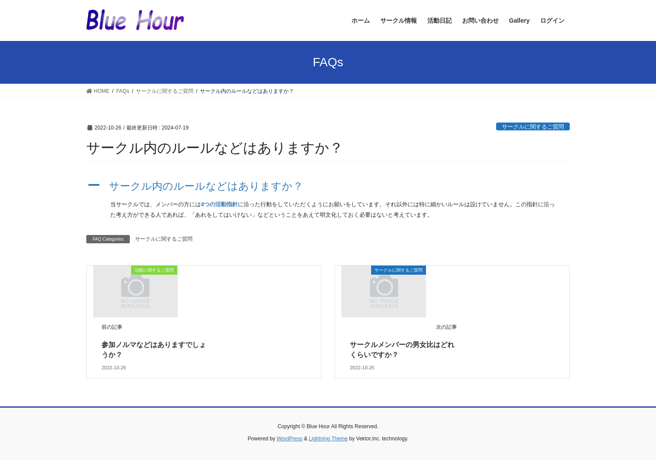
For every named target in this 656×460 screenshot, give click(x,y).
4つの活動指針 (219, 204)
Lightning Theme (328, 439)
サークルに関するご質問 (533, 126)
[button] (328, 186)
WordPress (289, 439)
